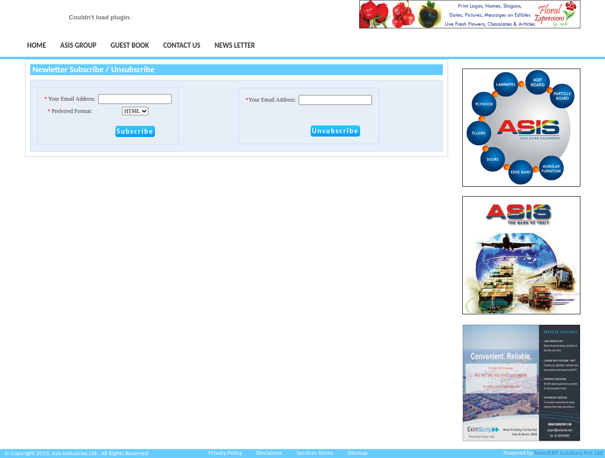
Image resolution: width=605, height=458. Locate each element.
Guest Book (130, 45)
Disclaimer (269, 452)
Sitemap (357, 452)
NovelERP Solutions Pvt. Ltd (568, 452)
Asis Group (78, 45)
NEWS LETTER (235, 45)
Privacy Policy (225, 452)
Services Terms (314, 452)
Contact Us (181, 45)
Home (36, 45)
